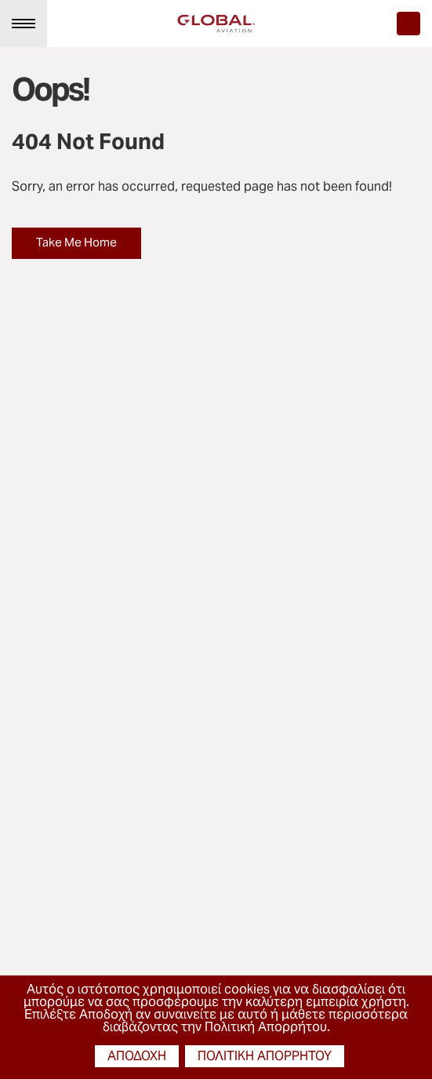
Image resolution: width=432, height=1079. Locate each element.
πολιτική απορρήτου (265, 1056)
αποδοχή (136, 1056)
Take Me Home (76, 242)
